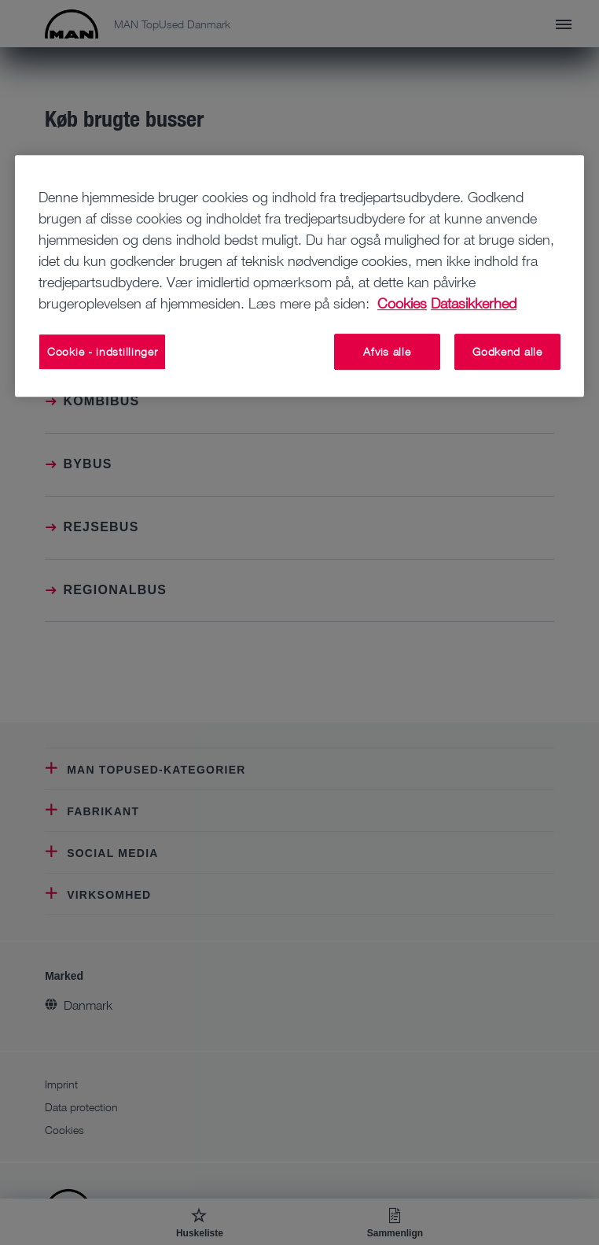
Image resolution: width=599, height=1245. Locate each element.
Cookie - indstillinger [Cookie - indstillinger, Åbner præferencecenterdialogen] (102, 351)
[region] (299, 276)
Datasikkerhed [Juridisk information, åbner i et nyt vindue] (473, 303)
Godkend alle (507, 351)
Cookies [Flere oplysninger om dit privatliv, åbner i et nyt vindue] (402, 303)
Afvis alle (386, 351)
